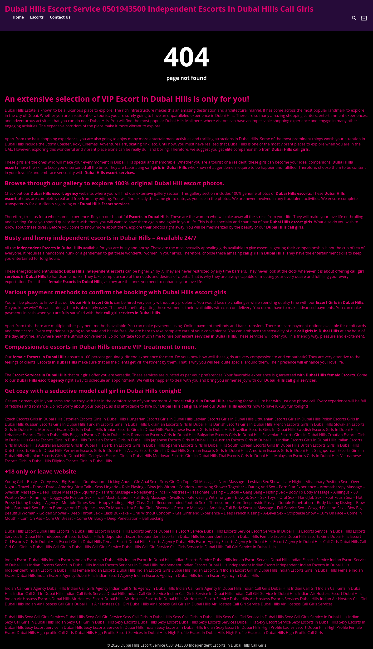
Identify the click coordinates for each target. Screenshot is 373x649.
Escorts (37, 17)
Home (18, 17)
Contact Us (60, 17)
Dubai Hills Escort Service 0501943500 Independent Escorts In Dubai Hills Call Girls (159, 9)
